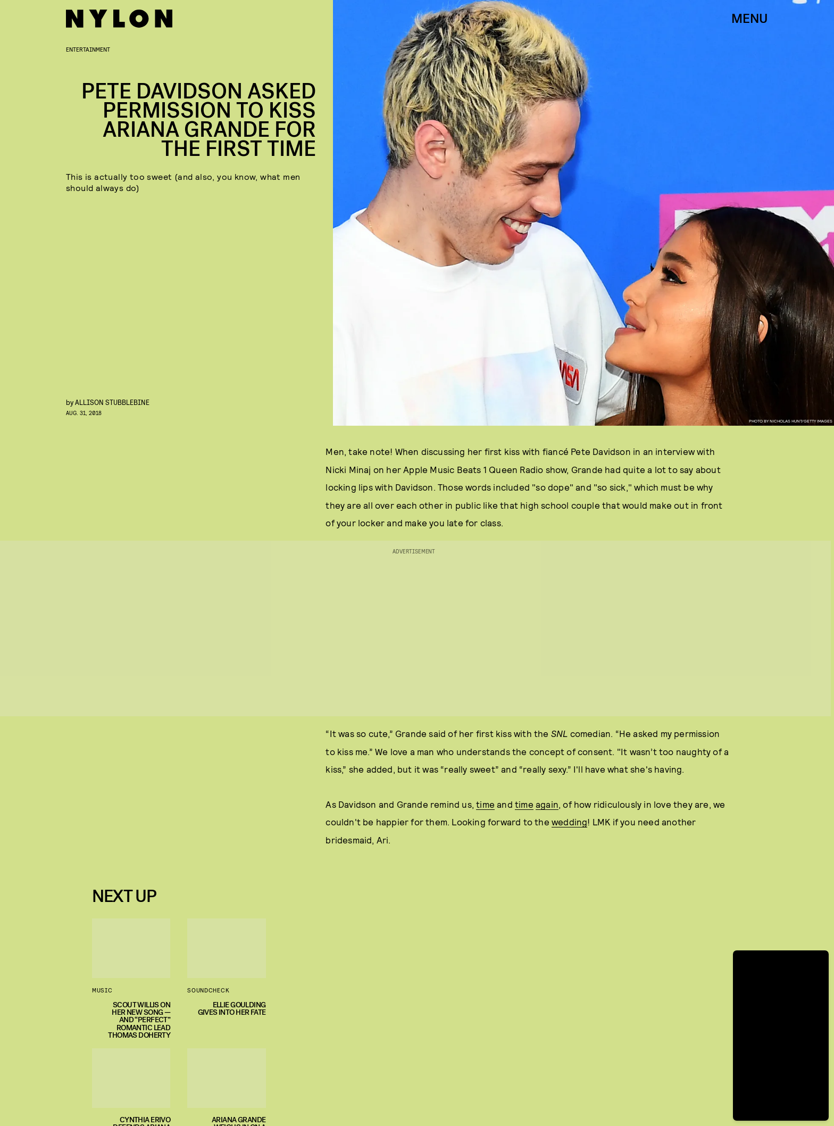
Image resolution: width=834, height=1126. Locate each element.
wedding (569, 821)
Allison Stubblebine (112, 402)
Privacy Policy (145, 858)
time (485, 804)
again (547, 804)
